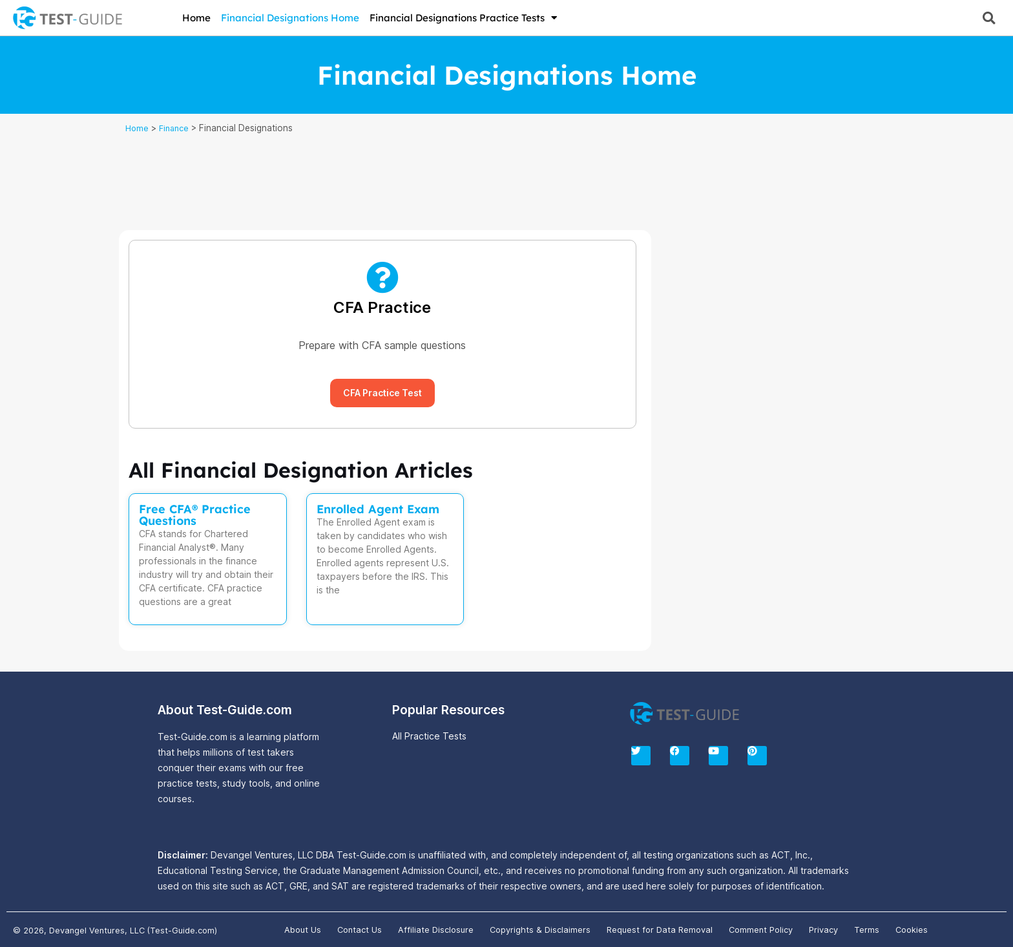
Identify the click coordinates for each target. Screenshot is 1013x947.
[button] (988, 17)
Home (196, 18)
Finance (176, 128)
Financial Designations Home (290, 18)
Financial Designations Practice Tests (464, 17)
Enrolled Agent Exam (378, 509)
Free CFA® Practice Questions (195, 515)
